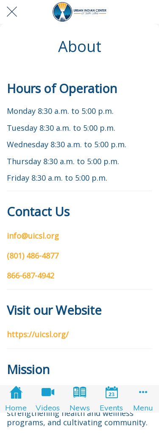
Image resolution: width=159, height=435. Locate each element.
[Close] (12, 12)
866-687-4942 (30, 275)
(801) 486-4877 (33, 256)
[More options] (143, 399)
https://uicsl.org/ (38, 334)
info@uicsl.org (33, 236)
